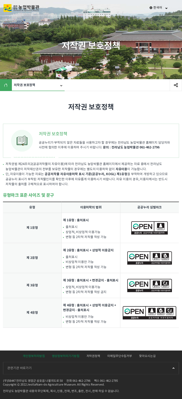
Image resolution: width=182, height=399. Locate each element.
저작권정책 (93, 356)
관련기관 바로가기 (91, 368)
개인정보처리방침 (34, 356)
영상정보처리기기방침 (65, 356)
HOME (7, 85)
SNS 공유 (176, 85)
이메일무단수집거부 (119, 356)
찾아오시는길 (147, 356)
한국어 (157, 8)
